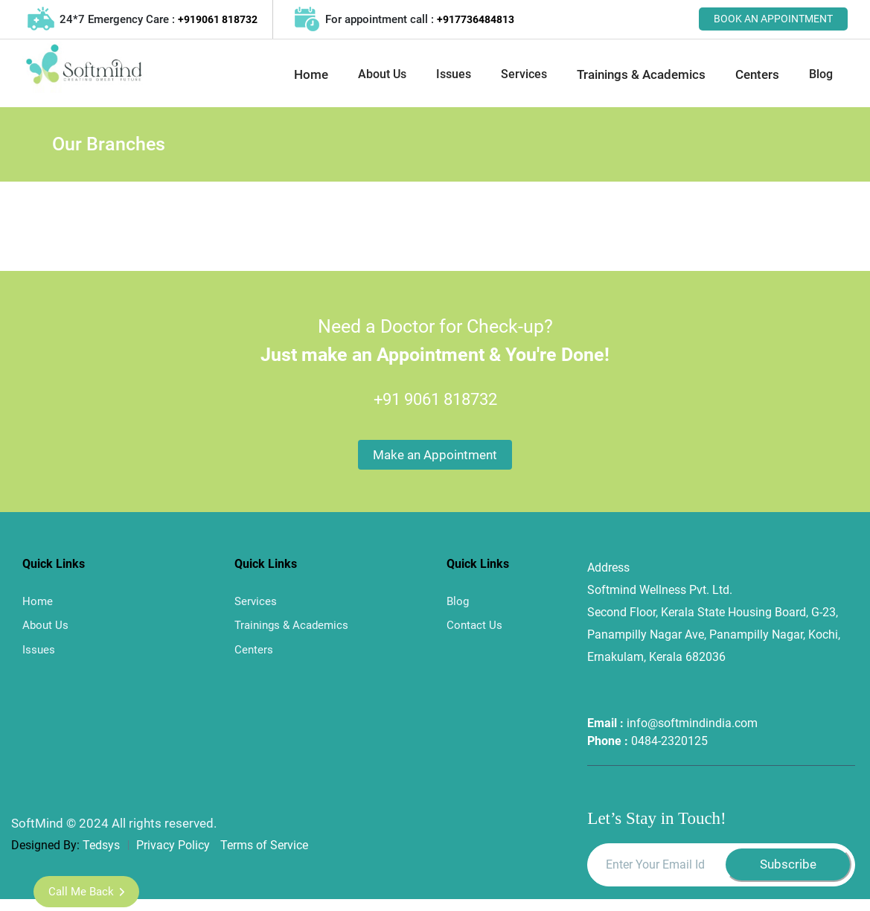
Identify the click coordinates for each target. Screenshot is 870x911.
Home (311, 74)
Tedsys (101, 845)
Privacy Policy (174, 845)
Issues (453, 74)
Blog (821, 74)
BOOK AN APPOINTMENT (773, 19)
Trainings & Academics (641, 74)
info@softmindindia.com (692, 723)
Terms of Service (264, 845)
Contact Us (474, 625)
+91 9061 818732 (435, 399)
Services (524, 74)
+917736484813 (475, 19)
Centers (757, 74)
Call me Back (86, 891)
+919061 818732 (218, 19)
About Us (382, 74)
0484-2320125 (669, 741)
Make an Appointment (435, 454)
